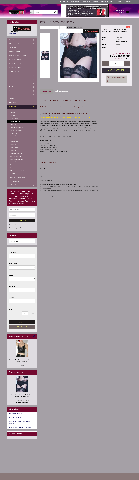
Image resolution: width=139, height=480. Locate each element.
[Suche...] (31, 12)
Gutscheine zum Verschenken (17, 43)
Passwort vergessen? (15, 228)
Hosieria (11, 87)
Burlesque (11, 98)
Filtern (22, 322)
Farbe (11, 275)
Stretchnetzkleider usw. (17, 159)
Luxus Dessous (13, 75)
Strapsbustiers (14, 147)
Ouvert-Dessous (14, 139)
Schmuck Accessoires (15, 83)
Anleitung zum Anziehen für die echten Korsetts (20, 422)
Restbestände (12, 185)
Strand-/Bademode (14, 181)
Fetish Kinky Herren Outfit (16, 63)
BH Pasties (13, 115)
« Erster (43, 27)
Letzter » (63, 27)
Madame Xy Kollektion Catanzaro (17, 55)
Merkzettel (127, 2)
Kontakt (104, 2)
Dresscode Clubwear (14, 51)
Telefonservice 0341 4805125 (90, 2)
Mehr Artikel (12, 33)
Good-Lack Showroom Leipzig (69, 2)
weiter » (56, 27)
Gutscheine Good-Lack (15, 417)
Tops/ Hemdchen (15, 165)
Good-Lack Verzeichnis (15, 413)
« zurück (49, 27)
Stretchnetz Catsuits (16, 156)
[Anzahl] (116, 63)
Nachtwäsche (14, 136)
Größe (11, 297)
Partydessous (14, 142)
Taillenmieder (14, 162)
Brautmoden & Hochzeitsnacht (17, 177)
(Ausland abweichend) (121, 41)
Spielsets (13, 144)
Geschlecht (13, 264)
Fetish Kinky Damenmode (15, 59)
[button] (112, 2)
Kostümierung (12, 94)
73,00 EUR (22, 365)
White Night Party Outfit (17, 171)
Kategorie (12, 252)
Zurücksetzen (22, 326)
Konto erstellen (13, 225)
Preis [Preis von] (10, 310)
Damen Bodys (14, 118)
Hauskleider (13, 133)
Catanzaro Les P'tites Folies (16, 79)
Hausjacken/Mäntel (16, 130)
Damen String (14, 124)
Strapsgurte (13, 150)
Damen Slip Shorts (15, 121)
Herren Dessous (13, 102)
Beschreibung (46, 91)
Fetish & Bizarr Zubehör (15, 67)
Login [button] (118, 2)
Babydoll (12, 113)
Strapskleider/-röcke (16, 153)
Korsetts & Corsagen (14, 71)
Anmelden (22, 220)
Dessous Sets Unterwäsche (18, 127)
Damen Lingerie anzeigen (17, 110)
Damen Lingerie (13, 106)
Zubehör (12, 173)
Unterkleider (13, 168)
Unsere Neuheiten (13, 40)
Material (12, 286)
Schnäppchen (12, 47)
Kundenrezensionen (61, 91)
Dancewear (12, 91)
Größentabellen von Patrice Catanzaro (20, 427)
